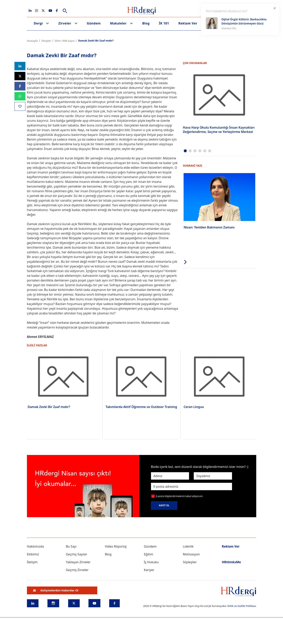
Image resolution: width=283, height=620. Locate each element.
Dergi (38, 23)
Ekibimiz (33, 554)
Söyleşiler (190, 562)
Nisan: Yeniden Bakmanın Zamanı (209, 227)
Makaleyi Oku (228, 28)
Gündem (94, 23)
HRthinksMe (231, 562)
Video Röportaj (116, 546)
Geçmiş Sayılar (76, 554)
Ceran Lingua (194, 407)
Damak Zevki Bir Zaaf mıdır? (49, 407)
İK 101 (164, 23)
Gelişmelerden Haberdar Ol (56, 590)
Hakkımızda (35, 546)
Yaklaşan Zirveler (78, 562)
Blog (146, 23)
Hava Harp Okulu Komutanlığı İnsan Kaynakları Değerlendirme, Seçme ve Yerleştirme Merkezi (219, 129)
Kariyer (149, 570)
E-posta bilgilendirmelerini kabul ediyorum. (179, 496)
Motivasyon (191, 554)
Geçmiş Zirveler (77, 570)
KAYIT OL (164, 505)
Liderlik (188, 546)
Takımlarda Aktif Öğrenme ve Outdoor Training (141, 407)
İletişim (32, 562)
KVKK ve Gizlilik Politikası (241, 606)
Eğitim (148, 554)
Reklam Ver (187, 23)
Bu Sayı (71, 546)
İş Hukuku (151, 562)
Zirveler (64, 23)
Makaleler (118, 23)
